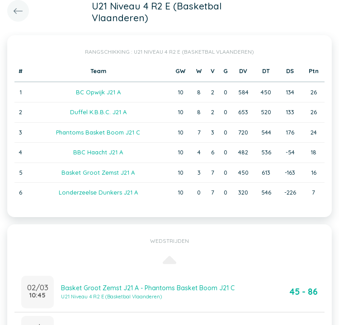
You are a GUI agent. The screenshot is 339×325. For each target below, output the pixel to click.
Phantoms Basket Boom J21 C (98, 132)
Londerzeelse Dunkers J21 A (98, 192)
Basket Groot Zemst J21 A (98, 172)
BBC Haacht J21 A (98, 152)
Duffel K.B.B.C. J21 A (98, 112)
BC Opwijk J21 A (98, 92)
